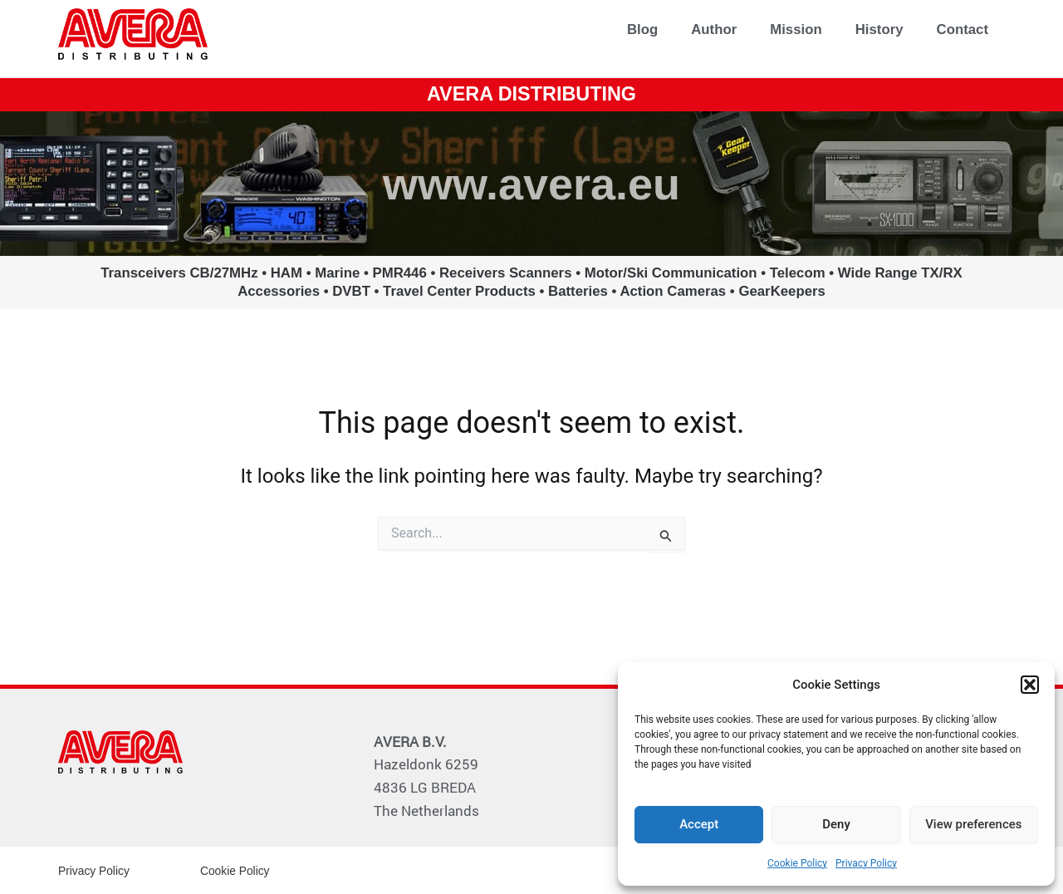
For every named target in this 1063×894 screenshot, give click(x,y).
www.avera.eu (531, 182)
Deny (836, 824)
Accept (698, 824)
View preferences (973, 824)
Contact (962, 29)
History (879, 29)
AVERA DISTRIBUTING (531, 93)
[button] (1029, 684)
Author (714, 29)
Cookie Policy (797, 863)
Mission (795, 29)
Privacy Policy (866, 863)
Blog (642, 29)
